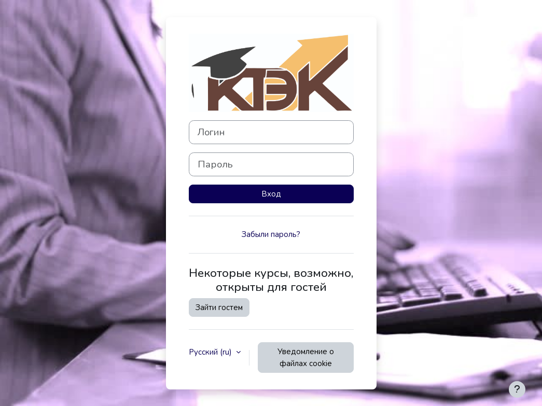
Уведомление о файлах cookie (305, 357)
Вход (271, 194)
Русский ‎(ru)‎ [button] (211, 352)
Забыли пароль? (271, 234)
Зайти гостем (219, 307)
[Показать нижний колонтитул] (517, 389)
